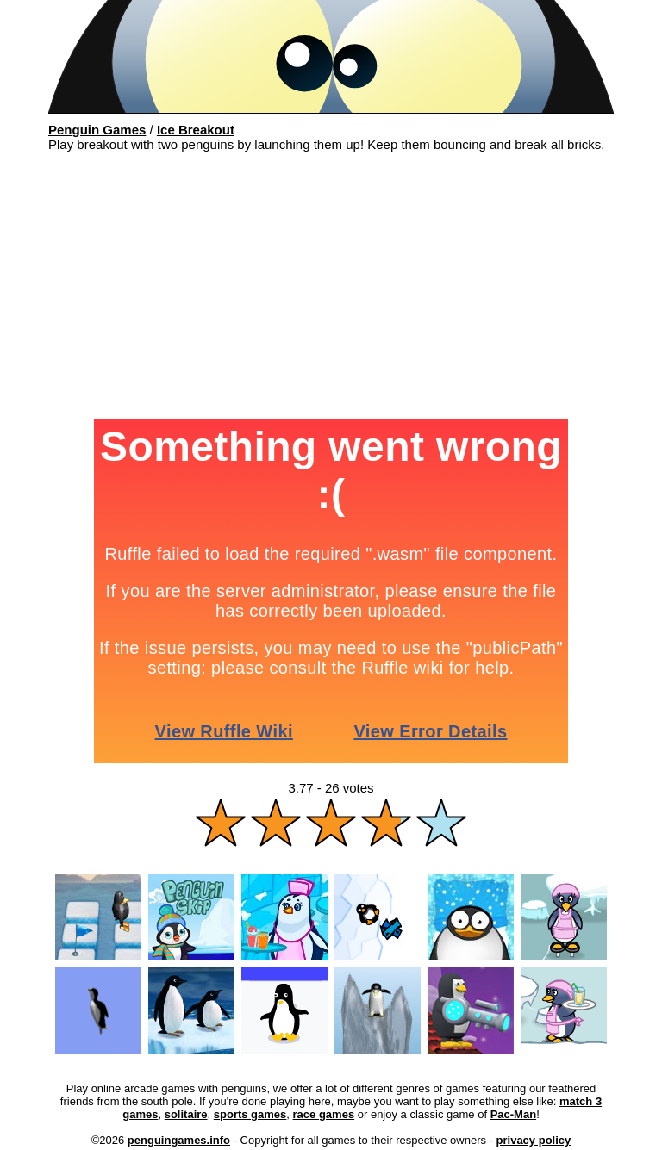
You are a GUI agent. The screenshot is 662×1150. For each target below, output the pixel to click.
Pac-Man (513, 1114)
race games (324, 1114)
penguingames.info (179, 1140)
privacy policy (533, 1140)
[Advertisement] (331, 289)
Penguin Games (97, 129)
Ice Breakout (195, 129)
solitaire (186, 1114)
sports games (250, 1114)
